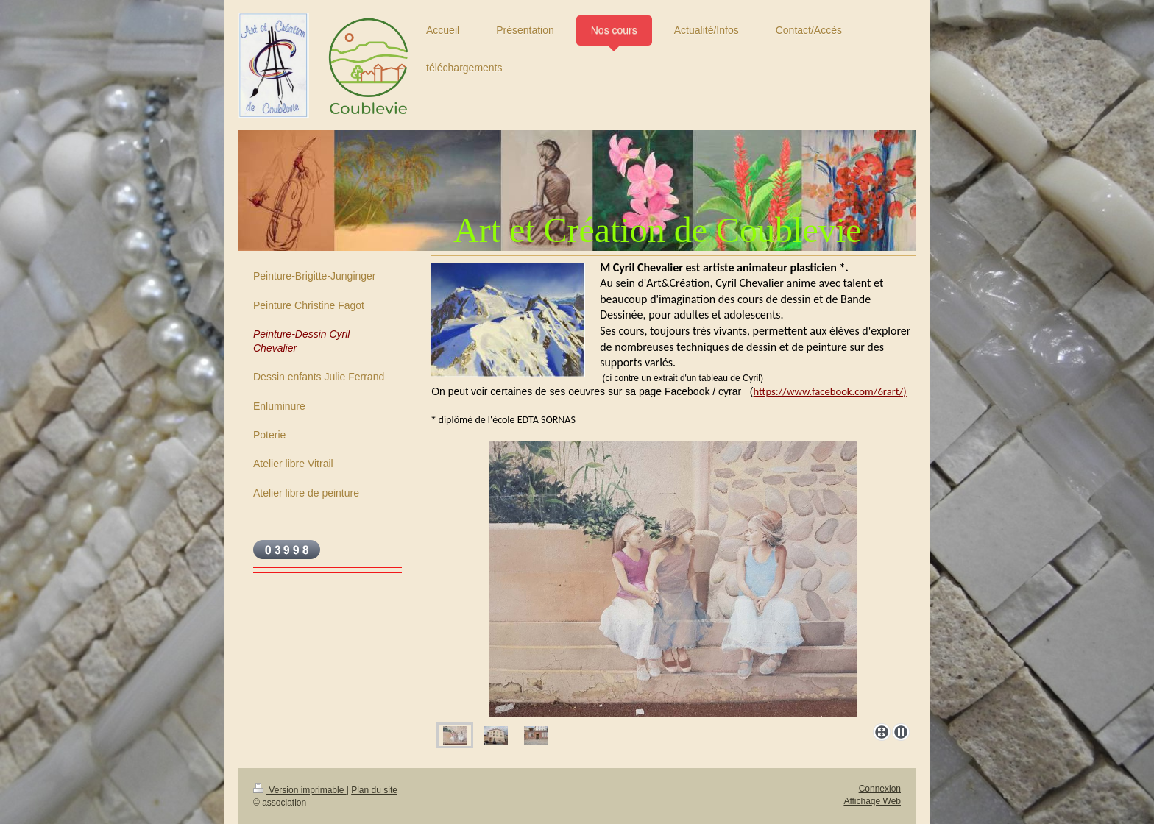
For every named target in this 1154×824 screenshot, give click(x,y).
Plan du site (374, 790)
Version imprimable (300, 790)
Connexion (880, 789)
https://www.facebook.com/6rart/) (830, 391)
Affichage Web (872, 801)
